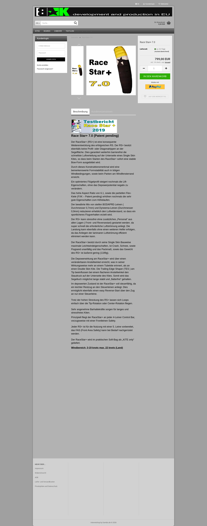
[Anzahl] (155, 68)
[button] (137, 4)
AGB (36, 477)
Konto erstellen (42, 65)
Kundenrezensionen (101, 111)
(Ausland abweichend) (161, 51)
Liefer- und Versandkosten (45, 482)
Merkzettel (163, 4)
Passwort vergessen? (45, 69)
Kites (37, 31)
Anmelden (51, 59)
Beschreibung (80, 111)
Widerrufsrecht (40, 473)
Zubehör (58, 31)
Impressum (39, 468)
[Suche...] (38, 23)
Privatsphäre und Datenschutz (46, 486)
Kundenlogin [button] (149, 4)
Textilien (70, 31)
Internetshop (95, 522)
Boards (47, 31)
